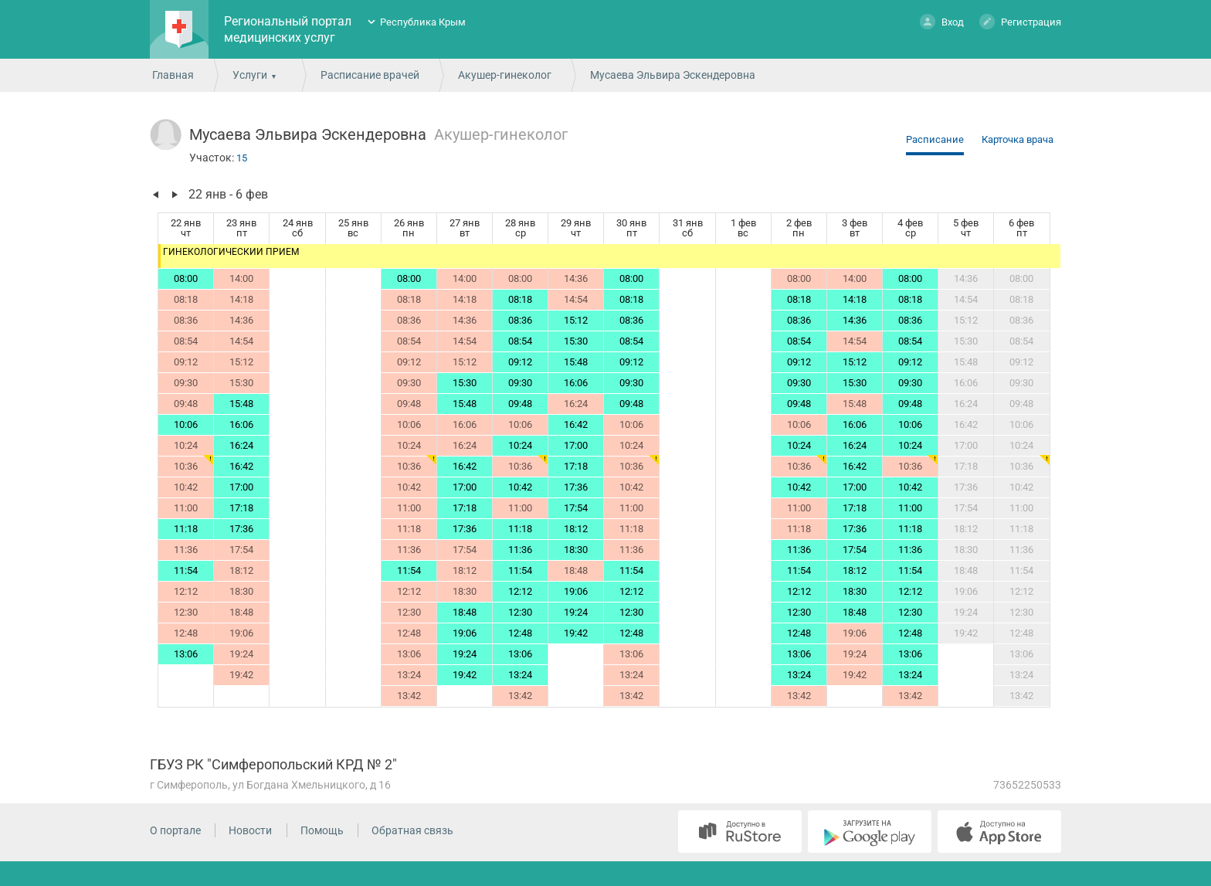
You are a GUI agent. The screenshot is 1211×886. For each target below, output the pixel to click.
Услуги (249, 75)
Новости (250, 830)
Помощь (322, 830)
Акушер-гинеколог (504, 75)
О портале (175, 830)
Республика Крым (423, 22)
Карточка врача (1017, 139)
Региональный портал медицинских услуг (287, 29)
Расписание (935, 139)
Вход (942, 21)
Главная (173, 75)
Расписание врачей (370, 75)
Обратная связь (412, 830)
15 (241, 158)
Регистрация (1020, 21)
